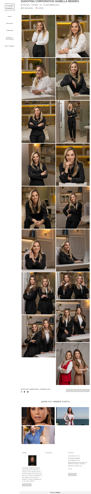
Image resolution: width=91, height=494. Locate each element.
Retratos (9, 23)
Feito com (55, 492)
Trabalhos (9, 30)
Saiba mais (27, 484)
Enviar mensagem (75, 458)
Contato (72, 474)
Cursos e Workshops (10, 38)
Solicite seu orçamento (78, 390)
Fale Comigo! (10, 46)
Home (10, 16)
